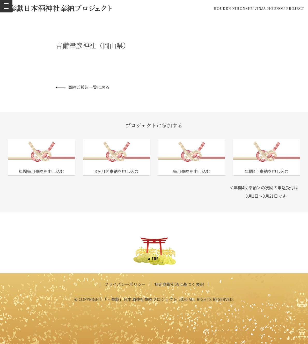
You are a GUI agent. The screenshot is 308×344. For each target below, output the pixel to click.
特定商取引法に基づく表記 (179, 284)
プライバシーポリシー (125, 284)
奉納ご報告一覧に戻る (82, 87)
